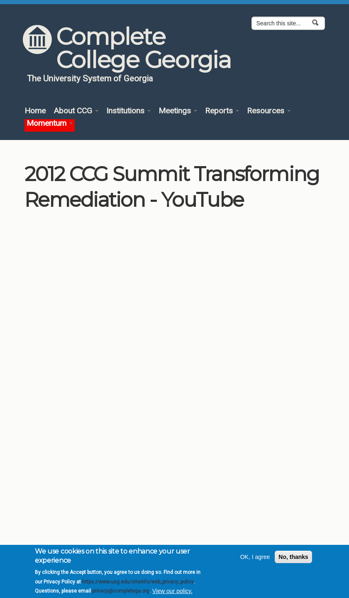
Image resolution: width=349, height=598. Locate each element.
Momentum (50, 123)
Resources (268, 111)
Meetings (178, 111)
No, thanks (293, 557)
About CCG (76, 111)
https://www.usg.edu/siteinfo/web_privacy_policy (137, 582)
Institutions (128, 111)
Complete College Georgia (143, 48)
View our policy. (172, 591)
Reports (222, 111)
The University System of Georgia (90, 78)
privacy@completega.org (120, 591)
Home (35, 111)
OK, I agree (255, 557)
